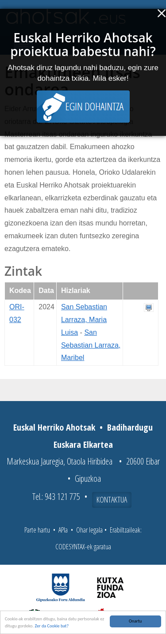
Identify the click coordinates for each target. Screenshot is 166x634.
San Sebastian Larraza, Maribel (90, 345)
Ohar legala (89, 530)
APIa (63, 530)
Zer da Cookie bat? (52, 626)
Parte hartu (37, 530)
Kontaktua (112, 499)
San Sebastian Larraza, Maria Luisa (84, 319)
